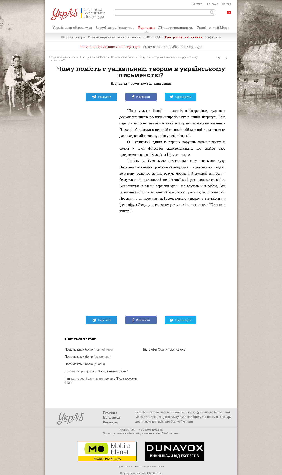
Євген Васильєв (154, 430)
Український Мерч (213, 27)
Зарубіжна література (115, 27)
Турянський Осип (96, 57)
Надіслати (101, 97)
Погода (226, 4)
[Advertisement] (86, 166)
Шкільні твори (73, 37)
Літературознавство (176, 27)
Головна (110, 412)
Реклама (212, 4)
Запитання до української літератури (110, 47)
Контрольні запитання (183, 37)
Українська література (72, 27)
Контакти (197, 4)
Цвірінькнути (180, 97)
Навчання (146, 28)
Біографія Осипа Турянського (164, 349)
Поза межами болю (122, 57)
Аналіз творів (129, 37)
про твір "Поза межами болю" (96, 371)
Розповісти (141, 97)
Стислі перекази (101, 37)
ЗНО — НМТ (153, 37)
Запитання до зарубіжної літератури (172, 47)
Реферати (213, 37)
